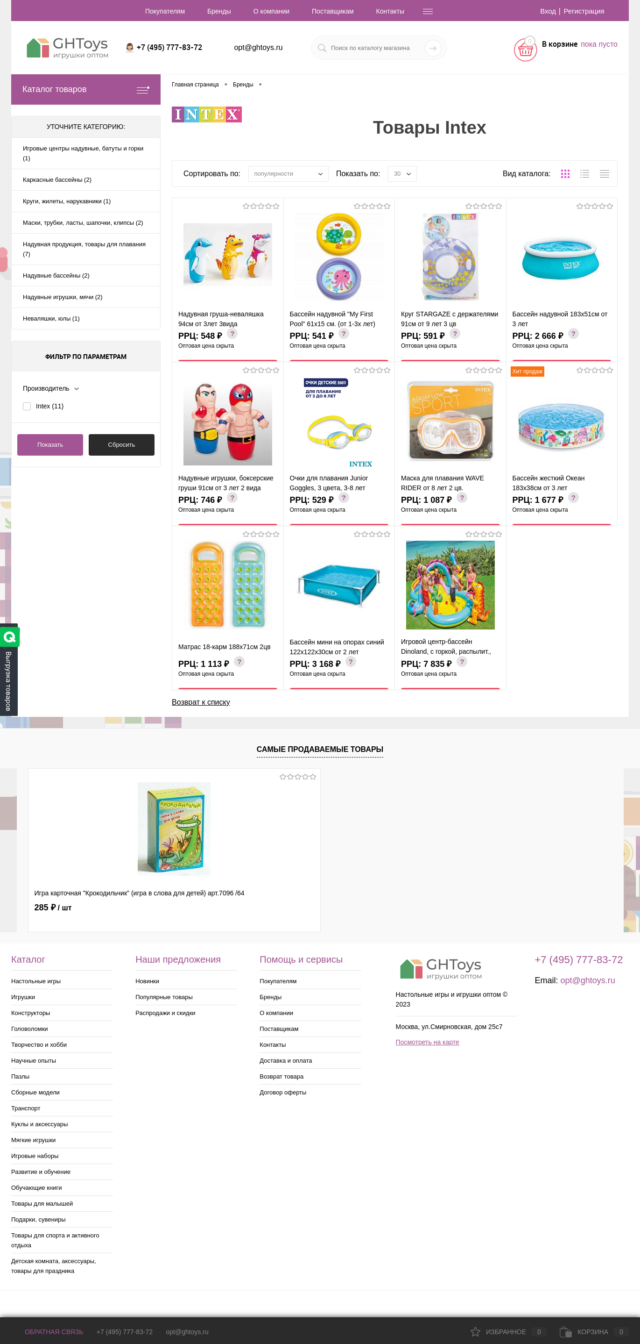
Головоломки (29, 1028)
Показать (50, 444)
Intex (49, 406)
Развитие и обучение (40, 1171)
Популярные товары (164, 997)
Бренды (219, 11)
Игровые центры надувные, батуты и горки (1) (83, 153)
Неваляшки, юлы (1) (51, 318)
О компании (271, 11)
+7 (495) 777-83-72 (125, 1332)
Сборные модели (35, 1092)
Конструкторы (30, 1012)
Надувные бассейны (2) (56, 275)
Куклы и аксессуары (39, 1124)
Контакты (390, 11)
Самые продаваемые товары (320, 749)
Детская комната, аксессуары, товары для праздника (53, 1266)
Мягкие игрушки (33, 1140)
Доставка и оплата (286, 1060)
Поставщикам (333, 11)
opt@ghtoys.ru (258, 47)
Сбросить (121, 444)
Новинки (147, 981)
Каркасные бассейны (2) (57, 179)
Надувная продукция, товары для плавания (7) (84, 249)
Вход (544, 11)
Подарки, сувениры (38, 1219)
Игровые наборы (34, 1155)
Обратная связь (47, 1332)
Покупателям (165, 11)
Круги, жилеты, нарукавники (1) (67, 201)
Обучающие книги (36, 1187)
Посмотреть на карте (427, 1042)
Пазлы (20, 1076)
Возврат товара (281, 1076)
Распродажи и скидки (165, 1012)
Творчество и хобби (39, 1044)
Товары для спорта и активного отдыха (55, 1240)
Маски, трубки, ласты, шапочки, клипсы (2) (83, 222)
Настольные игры (36, 981)
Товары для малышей (42, 1203)
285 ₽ (53, 907)
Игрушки (23, 997)
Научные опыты (33, 1060)
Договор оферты (283, 1092)
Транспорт (26, 1108)
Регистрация (583, 11)
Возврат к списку (201, 701)
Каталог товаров (85, 89)
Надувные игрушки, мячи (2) (63, 296)
